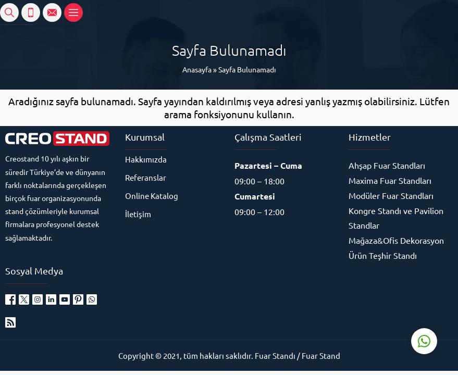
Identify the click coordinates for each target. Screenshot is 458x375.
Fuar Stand (321, 355)
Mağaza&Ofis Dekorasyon (396, 240)
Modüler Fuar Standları (391, 195)
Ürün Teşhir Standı (383, 255)
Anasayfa (197, 69)
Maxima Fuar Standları (390, 180)
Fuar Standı (275, 355)
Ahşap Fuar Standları (387, 165)
